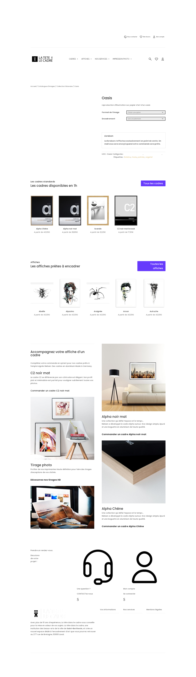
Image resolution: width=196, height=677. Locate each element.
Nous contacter (132, 37)
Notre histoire (158, 663)
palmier (141, 157)
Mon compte (160, 37)
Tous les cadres (153, 183)
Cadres (73, 59)
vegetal (149, 157)
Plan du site (150, 638)
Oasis (134, 157)
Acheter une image (129, 625)
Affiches (86, 59)
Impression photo (122, 59)
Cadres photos (128, 629)
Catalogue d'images (46, 86)
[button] (163, 59)
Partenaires (148, 663)
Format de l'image (110, 112)
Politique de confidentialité (155, 629)
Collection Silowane (64, 86)
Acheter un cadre (128, 620)
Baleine (127, 157)
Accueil (33, 86)
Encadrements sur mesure (132, 633)
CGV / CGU (149, 625)
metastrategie (49, 665)
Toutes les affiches (156, 266)
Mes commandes (105, 625)
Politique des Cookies (153, 633)
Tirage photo (127, 642)
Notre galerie (127, 638)
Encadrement (108, 118)
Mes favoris (146, 37)
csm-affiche (107, 157)
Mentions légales (152, 620)
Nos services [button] (102, 59)
